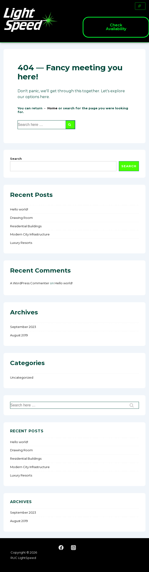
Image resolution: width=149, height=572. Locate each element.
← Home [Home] (50, 108)
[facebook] (61, 548)
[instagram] (73, 548)
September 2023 (23, 327)
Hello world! (19, 209)
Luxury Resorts (21, 243)
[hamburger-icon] (140, 6)
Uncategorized (21, 377)
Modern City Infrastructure (30, 234)
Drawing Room (21, 218)
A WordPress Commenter (29, 283)
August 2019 (19, 335)
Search (16, 158)
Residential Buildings (25, 226)
